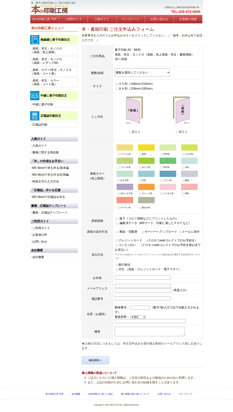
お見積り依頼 (188, 19)
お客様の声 (39, 234)
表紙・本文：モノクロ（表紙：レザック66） (46, 61)
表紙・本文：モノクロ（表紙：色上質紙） (46, 50)
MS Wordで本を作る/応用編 (50, 174)
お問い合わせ (159, 19)
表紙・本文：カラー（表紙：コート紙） (45, 82)
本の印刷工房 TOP (44, 19)
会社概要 (38, 257)
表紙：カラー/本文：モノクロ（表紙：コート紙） (51, 71)
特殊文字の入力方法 (45, 181)
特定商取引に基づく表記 (100, 395)
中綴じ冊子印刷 (43, 104)
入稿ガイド (102, 19)
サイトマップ (185, 395)
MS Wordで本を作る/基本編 (50, 167)
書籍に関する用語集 (45, 152)
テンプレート (130, 19)
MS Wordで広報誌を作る (48, 196)
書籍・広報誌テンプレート (50, 212)
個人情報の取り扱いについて (135, 395)
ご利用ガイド (73, 19)
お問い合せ (39, 241)
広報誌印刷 (40, 124)
